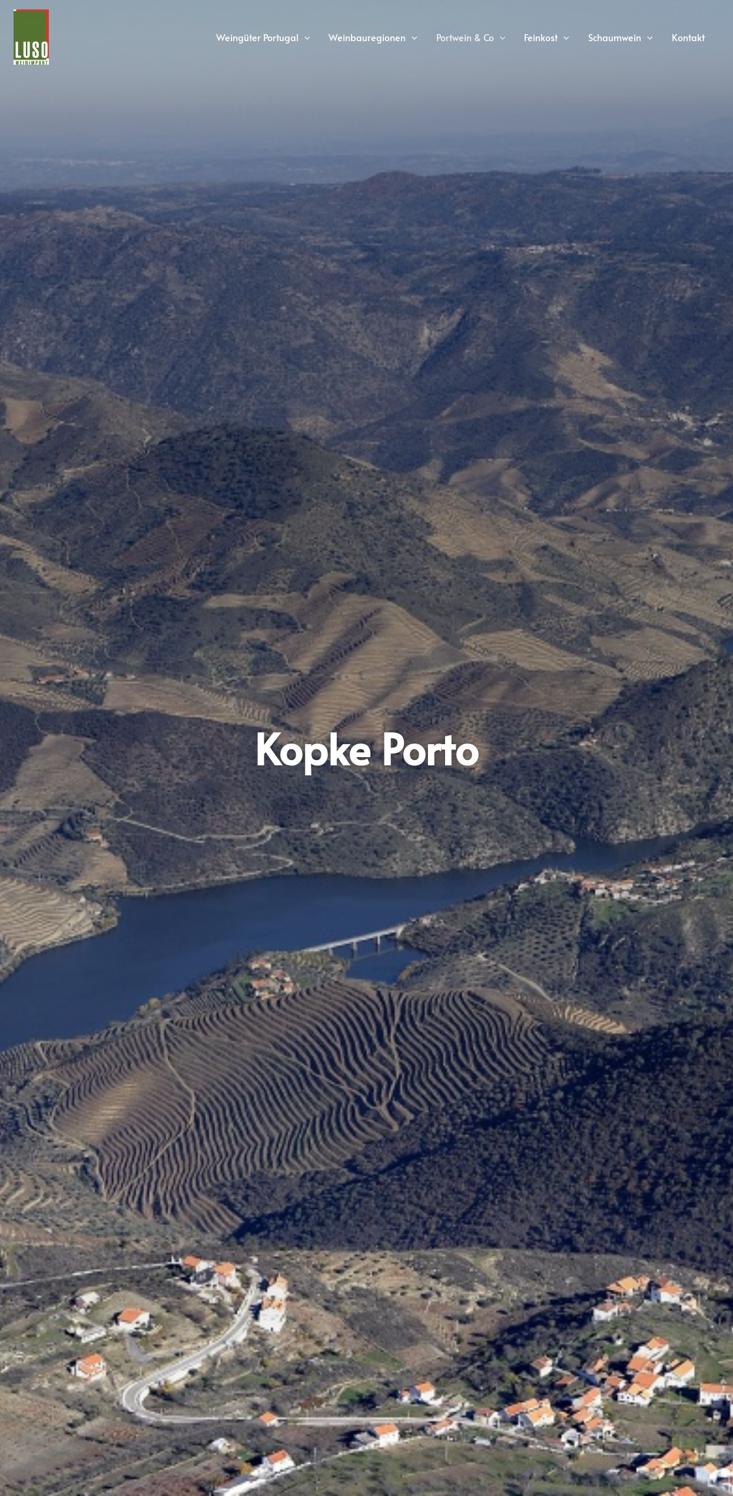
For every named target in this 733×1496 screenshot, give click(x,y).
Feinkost (546, 37)
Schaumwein (620, 37)
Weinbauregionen (373, 37)
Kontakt (688, 37)
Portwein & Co (471, 37)
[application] (304, 37)
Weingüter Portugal (263, 37)
